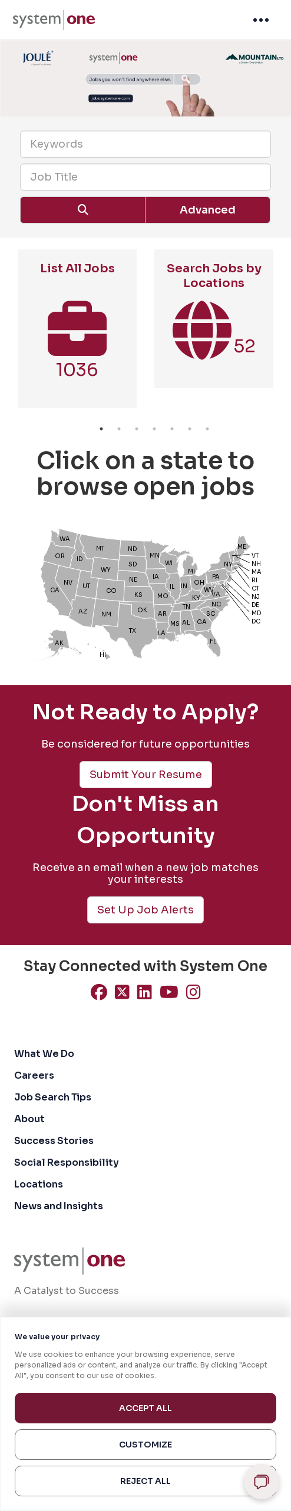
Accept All (145, 1408)
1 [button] (101, 429)
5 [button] (172, 429)
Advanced (208, 210)
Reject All (145, 1481)
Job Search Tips (52, 1097)
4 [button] (154, 429)
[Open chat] (261, 1481)
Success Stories (54, 1141)
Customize (145, 1444)
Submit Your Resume (146, 774)
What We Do (44, 1054)
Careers (34, 1075)
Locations (38, 1184)
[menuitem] (54, 20)
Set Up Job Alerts (145, 909)
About (29, 1119)
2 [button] (119, 429)
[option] (77, 334)
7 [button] (207, 429)
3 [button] (137, 429)
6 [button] (190, 429)
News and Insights (58, 1206)
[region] (145, 1414)
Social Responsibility (66, 1162)
